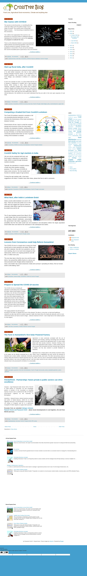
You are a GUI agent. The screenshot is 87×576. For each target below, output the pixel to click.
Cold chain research (77, 119)
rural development (54, 103)
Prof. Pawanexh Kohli (75, 240)
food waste (78, 141)
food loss (79, 139)
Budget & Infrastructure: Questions (15, 465)
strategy (74, 158)
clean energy (75, 129)
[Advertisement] (74, 85)
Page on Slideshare (74, 247)
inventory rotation (71, 147)
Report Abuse (72, 253)
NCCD (29, 421)
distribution (37, 58)
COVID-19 (21, 103)
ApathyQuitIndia (11, 421)
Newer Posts (8, 426)
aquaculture (70, 126)
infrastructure (77, 145)
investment (78, 147)
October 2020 (74, 35)
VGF (74, 125)
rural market (41, 189)
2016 (71, 47)
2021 (71, 31)
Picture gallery (73, 168)
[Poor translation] (6, 552)
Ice (68, 123)
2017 (71, 45)
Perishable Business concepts (21, 457)
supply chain (61, 103)
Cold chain (18, 58)
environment (75, 135)
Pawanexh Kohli (75, 237)
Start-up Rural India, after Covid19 (18, 67)
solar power (74, 156)
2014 (71, 51)
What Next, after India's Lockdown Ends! (21, 197)
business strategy (72, 128)
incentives (75, 144)
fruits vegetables (72, 142)
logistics (79, 148)
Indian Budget (44, 103)
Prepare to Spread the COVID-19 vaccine (21, 285)
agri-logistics (11, 370)
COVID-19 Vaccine (31, 58)
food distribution (26, 144)
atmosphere (10, 276)
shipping (79, 154)
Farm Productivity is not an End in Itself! (23, 441)
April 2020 (73, 40)
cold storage (77, 131)
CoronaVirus (23, 58)
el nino (75, 134)
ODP (69, 125)
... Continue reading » (34, 52)
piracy (76, 150)
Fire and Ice (16, 449)
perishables (71, 150)
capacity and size (12, 58)
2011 (71, 57)
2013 (71, 53)
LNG (77, 123)
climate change (17, 276)
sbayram (52, 541)
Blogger (62, 541)
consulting (70, 132)
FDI (75, 120)
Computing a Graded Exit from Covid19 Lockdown (25, 112)
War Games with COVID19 (15, 22)
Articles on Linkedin (74, 249)
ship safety (76, 154)
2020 (71, 33)
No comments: (15, 56)
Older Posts (61, 426)
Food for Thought (44, 58)
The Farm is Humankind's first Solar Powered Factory (27, 335)
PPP (32, 421)
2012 (71, 55)
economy (26, 103)
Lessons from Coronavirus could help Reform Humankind (29, 242)
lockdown (40, 144)
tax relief (70, 162)
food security (41, 370)
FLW (78, 120)
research (70, 153)
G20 (80, 122)
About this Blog (73, 170)
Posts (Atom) (14, 429)
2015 (71, 49)
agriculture (10, 103)
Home (34, 426)
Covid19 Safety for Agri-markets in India (21, 153)
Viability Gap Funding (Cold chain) (22, 515)
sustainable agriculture (53, 370)
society (28, 233)
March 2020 (74, 42)
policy (48, 103)
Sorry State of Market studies (20, 469)
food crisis (30, 103)
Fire (80, 120)
